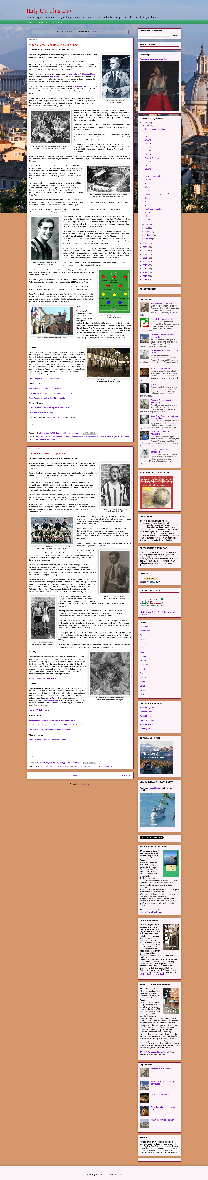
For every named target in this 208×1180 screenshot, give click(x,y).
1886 (37, 437)
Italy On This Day (50, 10)
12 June (148, 169)
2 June (147, 216)
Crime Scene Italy (147, 720)
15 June (148, 154)
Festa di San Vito (152, 158)
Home (31, 22)
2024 (145, 247)
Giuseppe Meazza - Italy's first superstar (45, 388)
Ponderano (124, 437)
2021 (145, 258)
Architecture (145, 631)
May (147, 224)
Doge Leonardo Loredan (155, 129)
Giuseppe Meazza (89, 74)
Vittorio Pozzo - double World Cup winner (53, 44)
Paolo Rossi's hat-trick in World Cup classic (47, 398)
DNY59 (102, 1175)
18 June (148, 143)
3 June (147, 212)
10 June (148, 180)
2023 (145, 251)
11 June (148, 173)
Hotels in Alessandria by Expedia (42, 678)
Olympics (73, 766)
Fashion (143, 644)
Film (141, 648)
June (147, 126)
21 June (148, 133)
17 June (148, 147)
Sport (90, 766)
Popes (142, 682)
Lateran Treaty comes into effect (158, 194)
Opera (142, 673)
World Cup (55, 439)
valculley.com (145, 729)
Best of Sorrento (146, 712)
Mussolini (79, 86)
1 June (147, 220)
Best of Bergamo (147, 707)
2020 (145, 261)
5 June (147, 202)
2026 (145, 123)
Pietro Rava (54, 76)
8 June (147, 187)
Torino (31, 439)
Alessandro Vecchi (52, 417)
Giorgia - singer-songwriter (154, 59)
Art (141, 635)
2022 (145, 254)
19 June (148, 140)
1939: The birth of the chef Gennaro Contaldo (47, 740)
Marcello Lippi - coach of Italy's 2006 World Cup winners (52, 720)
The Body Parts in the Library (151, 1052)
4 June (147, 205)
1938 (46, 766)
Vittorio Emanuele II (52, 700)
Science (143, 690)
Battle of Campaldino (153, 176)
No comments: (73, 433)
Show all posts (97, 32)
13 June (148, 165)
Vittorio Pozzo (44, 439)
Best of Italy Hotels (147, 725)
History (143, 660)
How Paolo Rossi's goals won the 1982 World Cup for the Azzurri (55, 725)
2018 (145, 269)
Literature (144, 665)
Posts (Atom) (85, 784)
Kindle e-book (146, 974)
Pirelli (117, 437)
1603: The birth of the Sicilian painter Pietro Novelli (49, 408)
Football (66, 437)
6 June (147, 198)
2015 (145, 280)
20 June (148, 136)
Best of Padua (146, 716)
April (147, 228)
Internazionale (74, 74)
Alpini (42, 437)
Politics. (143, 677)
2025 (145, 243)
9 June (147, 183)
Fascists (59, 437)
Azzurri (47, 437)
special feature (155, 788)
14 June (148, 162)
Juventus (65, 766)
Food (142, 652)
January (148, 239)
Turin (36, 439)
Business (144, 639)
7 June (147, 191)
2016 (145, 276)
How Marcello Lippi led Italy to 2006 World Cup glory (50, 393)
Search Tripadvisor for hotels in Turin (44, 379)
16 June (148, 151)
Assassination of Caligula (161, 303)
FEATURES (57, 22)
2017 (145, 272)
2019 (145, 265)
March (148, 231)
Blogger (119, 1175)
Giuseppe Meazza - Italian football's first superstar (49, 730)
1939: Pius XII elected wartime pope (43, 413)
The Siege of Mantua (153, 209)
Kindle (154, 912)
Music (142, 669)
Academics (144, 627)
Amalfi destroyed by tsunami (162, 1120)
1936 (42, 766)
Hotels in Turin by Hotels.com (41, 710)
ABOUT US (43, 22)
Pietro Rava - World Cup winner (47, 453)
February (149, 235)
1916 (37, 766)
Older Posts (126, 775)
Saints (142, 686)
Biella (53, 437)
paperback (144, 912)
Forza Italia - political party (162, 319)
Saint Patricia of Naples (160, 369)
